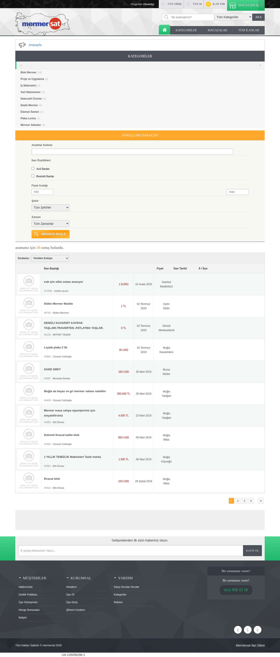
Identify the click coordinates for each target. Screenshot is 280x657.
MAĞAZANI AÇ (247, 5)
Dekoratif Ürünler (33, 98)
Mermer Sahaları (33, 124)
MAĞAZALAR (217, 30)
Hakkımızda (25, 586)
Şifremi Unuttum (75, 609)
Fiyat (160, 268)
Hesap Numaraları (29, 609)
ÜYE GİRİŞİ (171, 4)
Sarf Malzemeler (33, 92)
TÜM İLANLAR (248, 30)
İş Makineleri (30, 85)
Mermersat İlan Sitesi (250, 645)
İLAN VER (215, 4)
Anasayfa (164, 30)
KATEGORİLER (186, 30)
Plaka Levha (30, 118)
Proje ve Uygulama (34, 79)
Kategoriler (120, 594)
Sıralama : (43, 258)
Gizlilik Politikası (28, 594)
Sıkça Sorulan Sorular (126, 586)
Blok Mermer (31, 72)
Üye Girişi (72, 602)
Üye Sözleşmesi (28, 602)
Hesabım (71, 586)
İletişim (23, 617)
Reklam (118, 602)
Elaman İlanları (32, 111)
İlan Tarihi (180, 268)
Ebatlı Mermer (31, 105)
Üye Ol (70, 594)
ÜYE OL (194, 4)
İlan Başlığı (51, 268)
